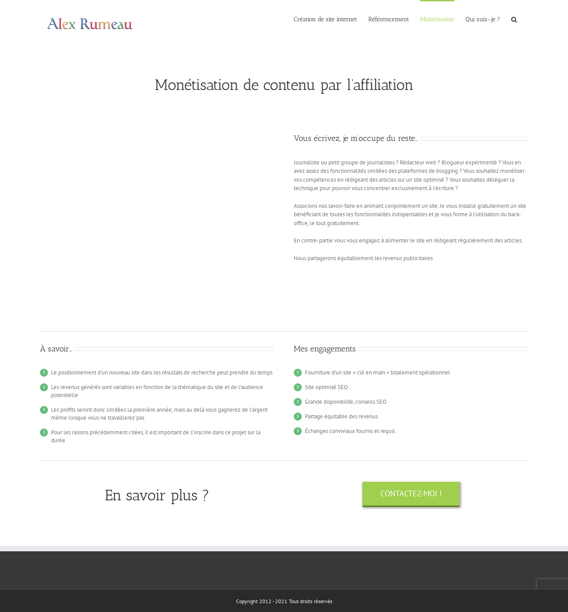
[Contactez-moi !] (411, 493)
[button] (514, 18)
